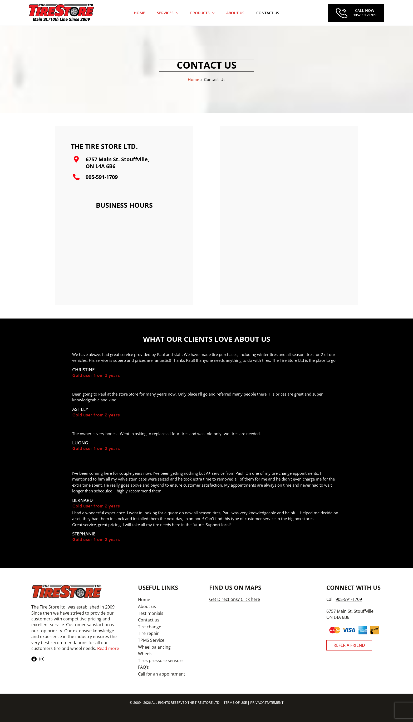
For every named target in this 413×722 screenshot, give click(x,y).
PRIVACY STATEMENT (266, 702)
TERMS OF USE (235, 702)
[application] (177, 13)
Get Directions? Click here (234, 599)
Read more (108, 648)
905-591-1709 (102, 176)
